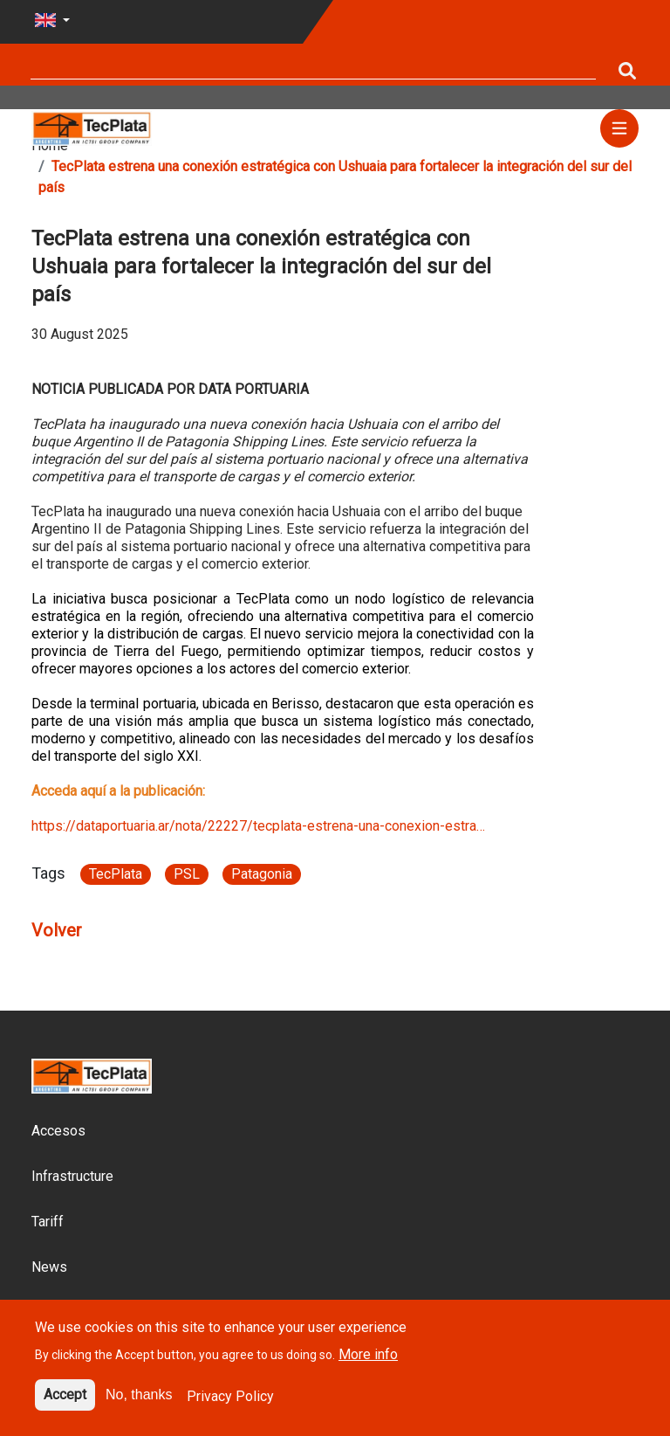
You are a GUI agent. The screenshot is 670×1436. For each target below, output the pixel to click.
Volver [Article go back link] (56, 930)
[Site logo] (91, 127)
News (49, 1267)
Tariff (47, 1221)
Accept (65, 1405)
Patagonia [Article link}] (261, 874)
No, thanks (139, 1405)
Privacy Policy (230, 1406)
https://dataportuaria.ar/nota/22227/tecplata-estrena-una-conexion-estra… (258, 826)
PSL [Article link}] (187, 874)
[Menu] (619, 128)
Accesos (58, 1130)
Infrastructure (72, 1176)
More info (368, 1365)
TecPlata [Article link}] (115, 874)
